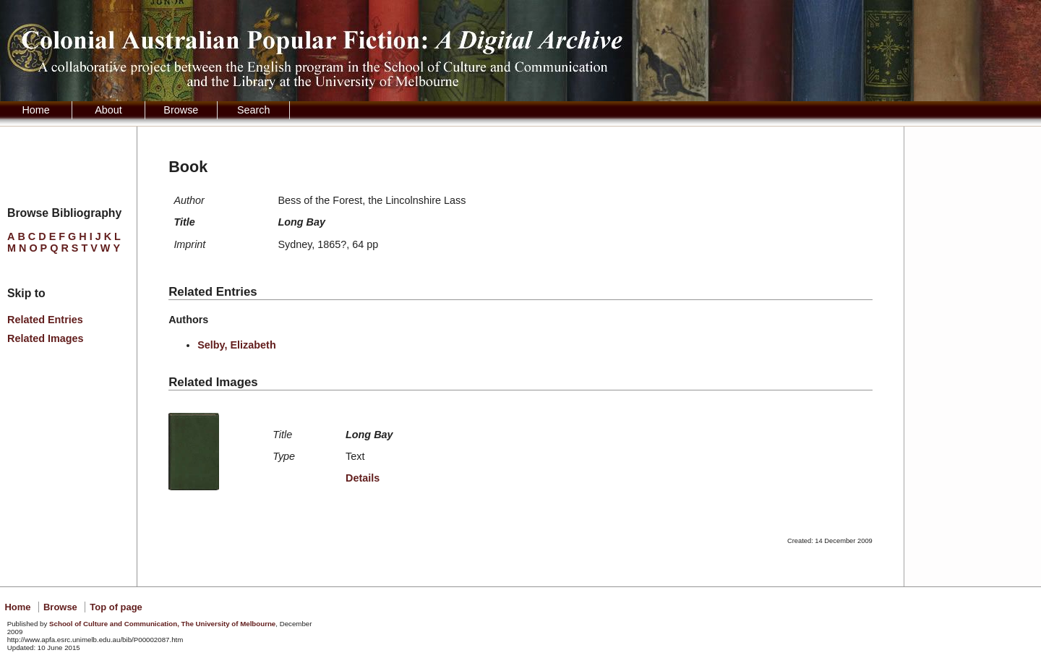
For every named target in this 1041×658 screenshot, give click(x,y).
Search (253, 110)
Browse (180, 110)
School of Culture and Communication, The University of (162, 624)
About (108, 110)
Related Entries (45, 319)
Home (35, 110)
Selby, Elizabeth (236, 345)
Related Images (45, 338)
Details (363, 478)
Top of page (116, 607)
